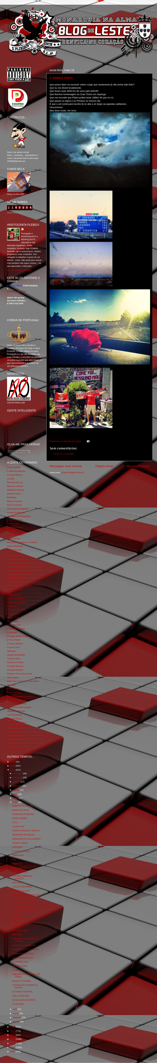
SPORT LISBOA (20, 843)
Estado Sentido (14, 550)
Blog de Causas (14, 501)
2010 (13, 1039)
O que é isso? (13, 647)
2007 (13, 1051)
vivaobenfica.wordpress (18, 749)
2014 (13, 770)
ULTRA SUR (18, 826)
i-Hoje (10, 745)
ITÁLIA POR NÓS (20, 996)
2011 (13, 1035)
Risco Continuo (14, 692)
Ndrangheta (12, 621)
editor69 (28, 229)
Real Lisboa (12, 677)
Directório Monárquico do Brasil (22, 542)
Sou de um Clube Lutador (19, 707)
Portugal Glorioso (15, 666)
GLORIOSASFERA (16, 580)
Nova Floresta (13, 625)
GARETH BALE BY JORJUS (25, 830)
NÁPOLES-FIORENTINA (24, 945)
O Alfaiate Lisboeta (16, 629)
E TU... (15, 822)
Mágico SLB (13, 617)
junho (16, 798)
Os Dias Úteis (13, 658)
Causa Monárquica (16, 512)
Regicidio (11, 685)
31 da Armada (13, 467)
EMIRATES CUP (20, 962)
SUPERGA (17, 847)
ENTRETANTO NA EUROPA (25, 949)
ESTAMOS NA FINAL (22, 991)
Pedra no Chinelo (15, 662)
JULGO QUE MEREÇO (23, 902)
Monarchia (12, 606)
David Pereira (13, 538)
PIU (14, 859)
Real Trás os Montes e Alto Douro (23, 681)
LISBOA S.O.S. (14, 595)
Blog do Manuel (14, 505)
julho (15, 794)
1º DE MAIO (18, 1004)
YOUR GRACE (19, 868)
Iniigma (10, 591)
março (16, 1013)
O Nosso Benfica (15, 643)
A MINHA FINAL (61, 78)
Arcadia (10, 478)
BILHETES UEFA (20, 930)
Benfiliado (11, 497)
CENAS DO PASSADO (23, 814)
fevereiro (17, 1017)
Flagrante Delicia (15, 569)
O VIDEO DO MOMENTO (24, 910)
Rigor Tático (13, 689)
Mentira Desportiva (16, 602)
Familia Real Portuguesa (18, 561)
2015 (13, 766)
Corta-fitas (12, 531)
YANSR (10, 741)
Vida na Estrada (14, 730)
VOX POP (17, 882)
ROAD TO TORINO (21, 981)
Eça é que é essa (15, 557)
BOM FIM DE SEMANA (23, 806)
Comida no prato (15, 527)
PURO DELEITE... (21, 922)
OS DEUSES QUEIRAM (23, 1000)
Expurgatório (13, 553)
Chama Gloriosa (14, 520)
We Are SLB (13, 733)
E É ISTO (16, 918)
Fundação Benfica (15, 576)
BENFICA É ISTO (20, 810)
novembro (18, 777)
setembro (17, 786)
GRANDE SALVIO (21, 891)
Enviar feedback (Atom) (72, 472)
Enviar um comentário (64, 454)
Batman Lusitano (15, 486)
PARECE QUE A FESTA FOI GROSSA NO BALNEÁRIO (26, 896)
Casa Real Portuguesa (17, 509)
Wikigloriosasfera (15, 737)
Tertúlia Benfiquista (16, 711)
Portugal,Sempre (15, 670)
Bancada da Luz (14, 482)
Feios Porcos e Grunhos (18, 565)
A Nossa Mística (14, 475)
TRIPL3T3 (17, 863)
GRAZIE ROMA (19, 966)
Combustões (13, 523)
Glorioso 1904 (13, 587)
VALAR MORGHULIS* (22, 958)
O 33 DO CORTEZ (21, 851)
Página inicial (104, 466)
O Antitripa (12, 632)
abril (15, 1009)
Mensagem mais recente (65, 466)
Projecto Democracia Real (19, 673)
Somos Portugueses (16, 703)
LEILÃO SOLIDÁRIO (22, 887)
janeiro (16, 1021)
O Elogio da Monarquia (18, 636)
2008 (13, 1047)
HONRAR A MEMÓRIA (23, 953)
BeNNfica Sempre (15, 490)
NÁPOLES (17, 934)
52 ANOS (16, 914)
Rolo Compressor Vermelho (20, 696)
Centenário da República (18, 516)
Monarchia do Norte (16, 610)
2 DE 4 (15, 926)
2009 (13, 1043)
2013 (13, 1027)
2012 (13, 1031)
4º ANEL (16, 970)
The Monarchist (14, 715)
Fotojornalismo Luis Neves (19, 572)
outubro (17, 782)
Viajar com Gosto (15, 726)
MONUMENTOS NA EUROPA (26, 839)
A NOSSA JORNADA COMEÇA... (22, 877)
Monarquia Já (13, 613)
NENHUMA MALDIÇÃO (23, 835)
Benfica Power (14, 493)
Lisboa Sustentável (16, 598)
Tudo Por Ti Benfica (16, 722)
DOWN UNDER (19, 818)
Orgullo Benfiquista (16, 655)
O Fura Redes (13, 640)
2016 (13, 762)
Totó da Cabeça (14, 718)
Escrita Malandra (15, 546)
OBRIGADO (18, 855)
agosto (16, 790)
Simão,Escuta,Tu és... (17, 700)
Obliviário (11, 651)
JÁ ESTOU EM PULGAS (24, 906)
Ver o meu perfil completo (19, 270)
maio (15, 802)
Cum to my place (15, 535)
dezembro (18, 773)
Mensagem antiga (138, 466)
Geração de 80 (14, 583)
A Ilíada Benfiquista (16, 471)
